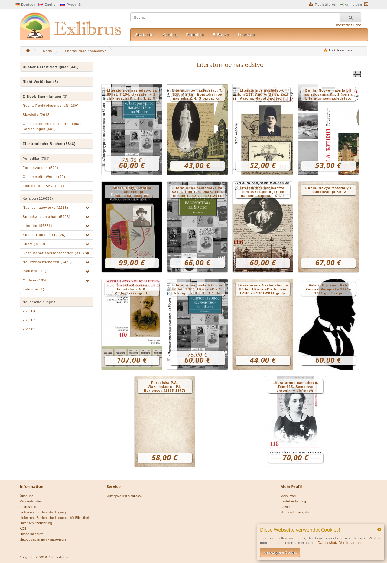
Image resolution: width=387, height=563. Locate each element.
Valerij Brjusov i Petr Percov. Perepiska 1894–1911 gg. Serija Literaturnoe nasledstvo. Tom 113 (328, 289)
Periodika (195, 35)
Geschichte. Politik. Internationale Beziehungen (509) (53, 126)
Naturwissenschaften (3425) (47, 262)
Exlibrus (62, 557)
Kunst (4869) (34, 244)
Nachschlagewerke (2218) (45, 207)
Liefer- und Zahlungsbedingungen (45, 512)
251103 (29, 320)
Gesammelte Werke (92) (44, 176)
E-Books (221, 35)
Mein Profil (288, 496)
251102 (29, 329)
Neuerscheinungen (39, 302)
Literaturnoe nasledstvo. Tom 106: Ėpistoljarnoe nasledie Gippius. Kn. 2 (263, 192)
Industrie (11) (35, 271)
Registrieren (325, 4)
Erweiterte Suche (347, 25)
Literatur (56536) (37, 225)
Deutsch (28, 4)
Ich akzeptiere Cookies (280, 552)
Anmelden (353, 4)
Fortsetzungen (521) (40, 167)
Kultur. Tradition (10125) (44, 235)
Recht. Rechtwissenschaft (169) (51, 105)
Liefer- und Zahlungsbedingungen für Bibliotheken (56, 517)
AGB (23, 528)
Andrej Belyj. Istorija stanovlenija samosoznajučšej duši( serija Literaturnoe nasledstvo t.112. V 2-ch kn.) (131, 192)
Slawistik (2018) (37, 114)
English (50, 4)
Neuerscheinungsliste (296, 512)
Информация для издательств (43, 539)
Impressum (28, 507)
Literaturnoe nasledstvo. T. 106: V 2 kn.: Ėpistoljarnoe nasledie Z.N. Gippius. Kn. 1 (197, 95)
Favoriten (287, 507)
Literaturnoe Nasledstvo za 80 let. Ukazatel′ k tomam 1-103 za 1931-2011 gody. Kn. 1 (263, 289)
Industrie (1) (33, 289)
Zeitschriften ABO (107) (43, 186)
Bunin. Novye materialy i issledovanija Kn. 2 (328, 190)
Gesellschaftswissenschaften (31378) (55, 253)
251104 (29, 311)
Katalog (170, 35)
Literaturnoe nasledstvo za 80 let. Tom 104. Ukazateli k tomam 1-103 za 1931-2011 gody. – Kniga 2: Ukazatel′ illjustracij (197, 192)
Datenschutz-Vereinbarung (339, 543)
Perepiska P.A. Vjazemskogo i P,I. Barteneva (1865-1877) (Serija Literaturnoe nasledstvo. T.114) (164, 387)
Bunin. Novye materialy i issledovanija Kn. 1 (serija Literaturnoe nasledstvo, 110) (328, 95)
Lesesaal (246, 35)
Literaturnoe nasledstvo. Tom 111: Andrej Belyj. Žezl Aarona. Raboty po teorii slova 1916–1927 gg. (262, 95)
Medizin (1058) (36, 280)
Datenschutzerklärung (36, 523)
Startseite (144, 35)
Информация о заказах (124, 496)
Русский (74, 4)
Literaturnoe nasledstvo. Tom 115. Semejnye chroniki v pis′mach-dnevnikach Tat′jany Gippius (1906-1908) (296, 387)
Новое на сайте (32, 534)
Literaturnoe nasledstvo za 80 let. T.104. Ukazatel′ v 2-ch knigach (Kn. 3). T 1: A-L (197, 289)
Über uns (26, 496)
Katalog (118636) (38, 198)
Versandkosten (31, 501)
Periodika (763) (36, 158)
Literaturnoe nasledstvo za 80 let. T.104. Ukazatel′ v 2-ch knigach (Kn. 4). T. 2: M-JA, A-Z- (132, 95)
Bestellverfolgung (293, 501)
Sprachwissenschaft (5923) (46, 216)
